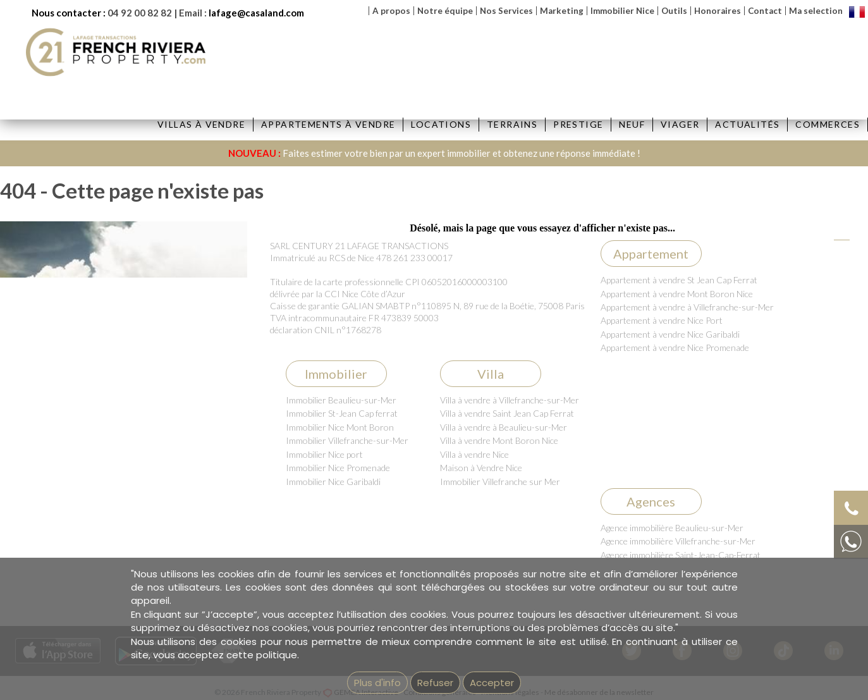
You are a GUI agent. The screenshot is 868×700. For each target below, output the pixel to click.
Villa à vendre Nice (474, 454)
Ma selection (816, 11)
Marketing (562, 11)
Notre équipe (445, 11)
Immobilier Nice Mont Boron (340, 427)
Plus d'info (377, 682)
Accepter (492, 682)
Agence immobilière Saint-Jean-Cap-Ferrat (681, 555)
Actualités (747, 124)
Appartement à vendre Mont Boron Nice (677, 293)
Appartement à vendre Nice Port (662, 320)
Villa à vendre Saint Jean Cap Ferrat (507, 413)
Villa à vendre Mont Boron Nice (499, 440)
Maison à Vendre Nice (481, 467)
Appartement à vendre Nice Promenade (675, 347)
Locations (441, 124)
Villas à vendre (201, 124)
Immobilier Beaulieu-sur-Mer (341, 400)
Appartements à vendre (328, 124)
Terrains (512, 124)
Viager (680, 124)
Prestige (578, 124)
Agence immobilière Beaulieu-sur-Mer (672, 527)
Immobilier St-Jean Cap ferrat (342, 413)
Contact (765, 11)
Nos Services (506, 11)
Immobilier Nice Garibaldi (333, 481)
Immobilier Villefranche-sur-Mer (347, 440)
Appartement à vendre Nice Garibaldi (670, 334)
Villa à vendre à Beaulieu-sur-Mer (503, 427)
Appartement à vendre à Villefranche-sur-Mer (687, 307)
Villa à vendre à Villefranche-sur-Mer (509, 400)
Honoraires (717, 11)
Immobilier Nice (622, 11)
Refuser (435, 682)
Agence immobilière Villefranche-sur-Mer (678, 541)
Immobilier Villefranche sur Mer (500, 481)
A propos (391, 11)
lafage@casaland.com (256, 12)
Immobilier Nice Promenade (338, 467)
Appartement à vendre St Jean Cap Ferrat (679, 279)
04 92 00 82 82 (139, 12)
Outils (674, 11)
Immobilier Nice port (324, 454)
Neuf (632, 124)
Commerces (827, 124)
